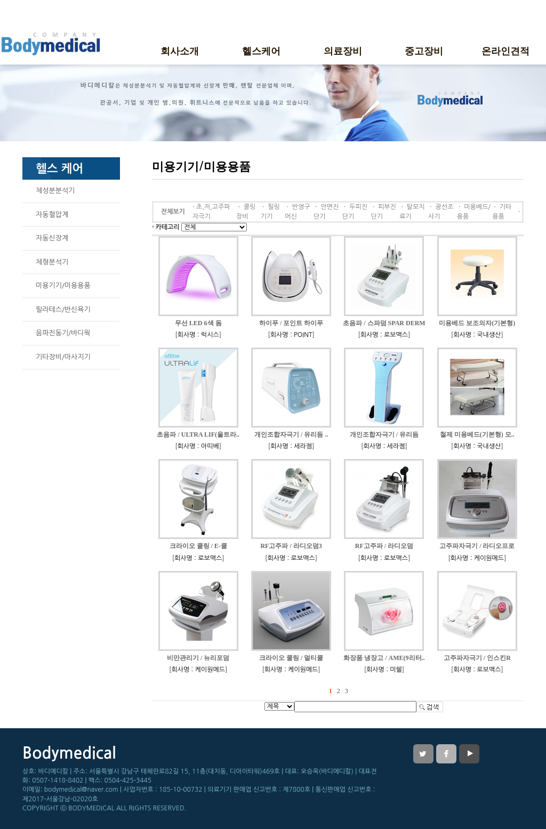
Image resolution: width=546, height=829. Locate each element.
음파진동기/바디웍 (63, 332)
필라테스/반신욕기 (63, 309)
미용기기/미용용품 (63, 285)
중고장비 (424, 50)
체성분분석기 (55, 190)
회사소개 (179, 50)
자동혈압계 (52, 214)
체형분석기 (52, 262)
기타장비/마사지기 (63, 356)
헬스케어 (261, 50)
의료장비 (343, 50)
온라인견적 (505, 50)
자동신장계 (52, 238)
